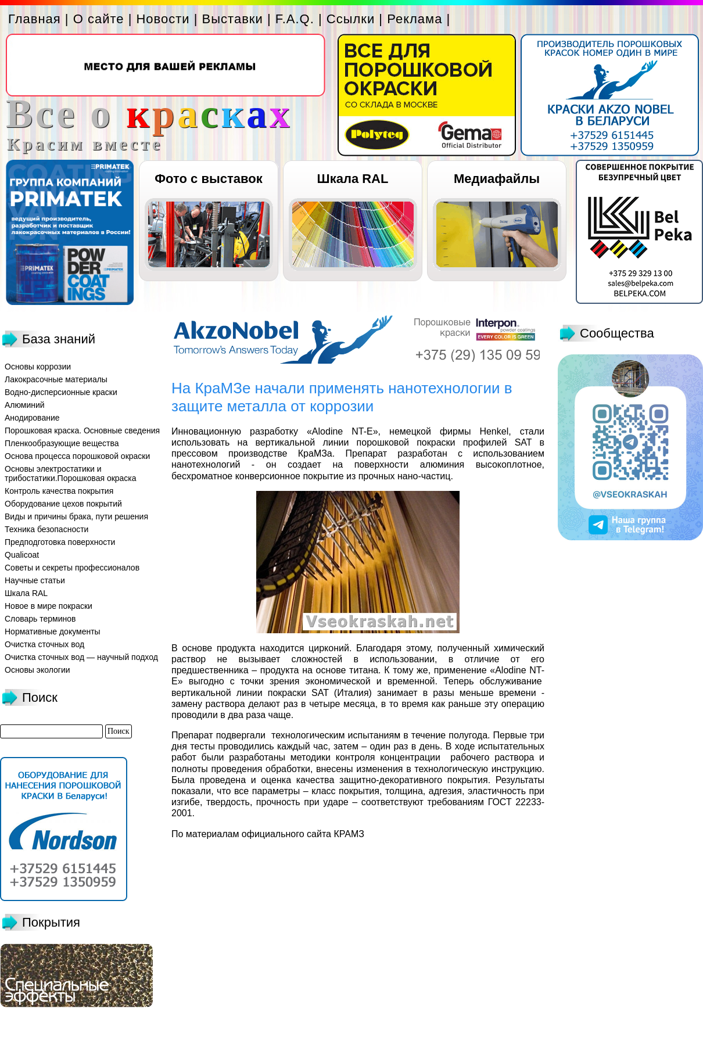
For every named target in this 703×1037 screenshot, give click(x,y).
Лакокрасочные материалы (56, 379)
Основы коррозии (38, 366)
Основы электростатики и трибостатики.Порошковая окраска (71, 473)
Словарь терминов (40, 618)
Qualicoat (22, 554)
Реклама (414, 19)
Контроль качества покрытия (59, 491)
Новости (162, 19)
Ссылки (351, 19)
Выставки (232, 19)
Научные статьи (35, 580)
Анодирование (32, 417)
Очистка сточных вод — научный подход (81, 657)
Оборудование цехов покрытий (63, 503)
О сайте (98, 19)
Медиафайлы (497, 178)
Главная (34, 19)
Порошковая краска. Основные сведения (82, 430)
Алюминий (25, 405)
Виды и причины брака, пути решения (76, 516)
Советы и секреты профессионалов (72, 567)
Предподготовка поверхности (60, 542)
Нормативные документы (53, 631)
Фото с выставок (208, 178)
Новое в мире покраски (48, 606)
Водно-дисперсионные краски (61, 392)
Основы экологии (37, 669)
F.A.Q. (294, 19)
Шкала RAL (353, 178)
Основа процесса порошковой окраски (77, 456)
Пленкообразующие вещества (62, 443)
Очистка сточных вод (44, 644)
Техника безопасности (46, 529)
